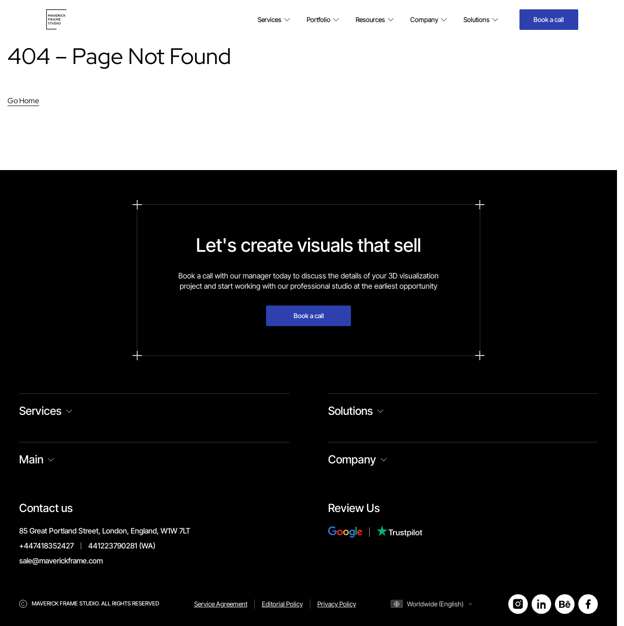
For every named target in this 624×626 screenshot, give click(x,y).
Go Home (23, 101)
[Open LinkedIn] (541, 604)
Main (31, 459)
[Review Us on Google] (352, 532)
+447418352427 (46, 545)
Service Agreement (220, 604)
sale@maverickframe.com (61, 560)
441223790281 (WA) (121, 545)
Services (40, 411)
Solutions (350, 411)
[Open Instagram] (518, 604)
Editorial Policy (282, 604)
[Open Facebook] (588, 604)
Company (352, 459)
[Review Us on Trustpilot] (399, 532)
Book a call (548, 19)
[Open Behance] (565, 604)
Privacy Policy (336, 604)
